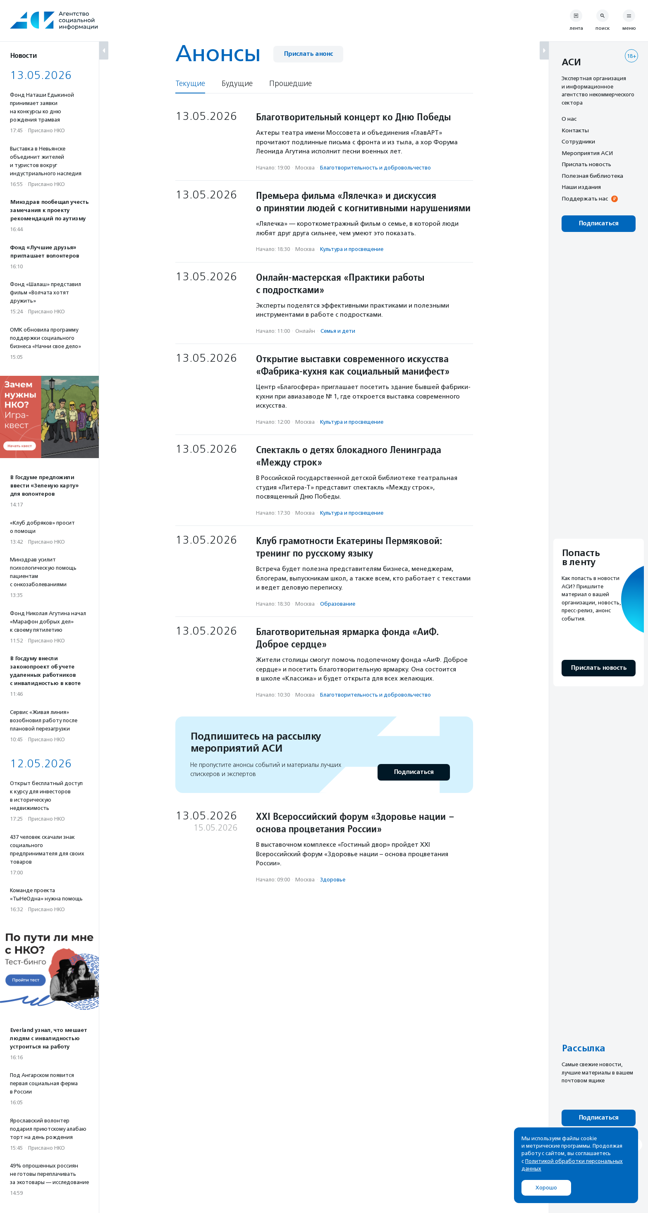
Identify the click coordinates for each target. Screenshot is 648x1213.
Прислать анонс (308, 54)
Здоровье (332, 879)
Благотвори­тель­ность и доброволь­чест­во (375, 168)
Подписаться (414, 772)
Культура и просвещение (351, 249)
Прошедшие (290, 83)
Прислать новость (586, 164)
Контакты (575, 130)
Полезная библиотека (592, 175)
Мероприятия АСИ (587, 153)
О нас (569, 118)
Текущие (190, 83)
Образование (337, 604)
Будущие (237, 83)
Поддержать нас (585, 198)
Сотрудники (578, 141)
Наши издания (581, 187)
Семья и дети (337, 331)
